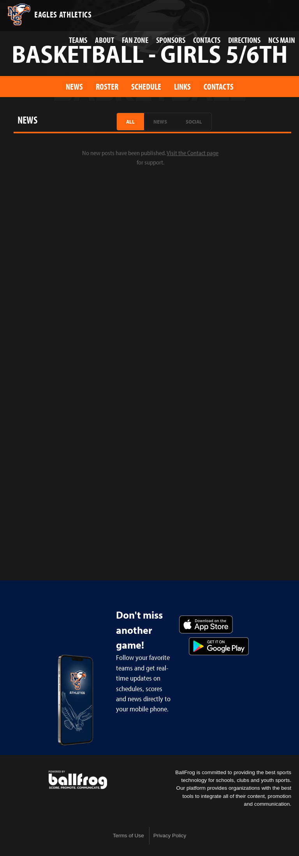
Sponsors (170, 40)
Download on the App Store (206, 624)
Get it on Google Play (219, 646)
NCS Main (281, 40)
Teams (78, 40)
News (74, 86)
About (104, 40)
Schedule (146, 86)
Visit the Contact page (192, 153)
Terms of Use (128, 835)
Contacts (206, 40)
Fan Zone (135, 40)
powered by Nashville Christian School (78, 780)
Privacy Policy (169, 835)
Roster (107, 86)
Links (182, 86)
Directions (244, 40)
